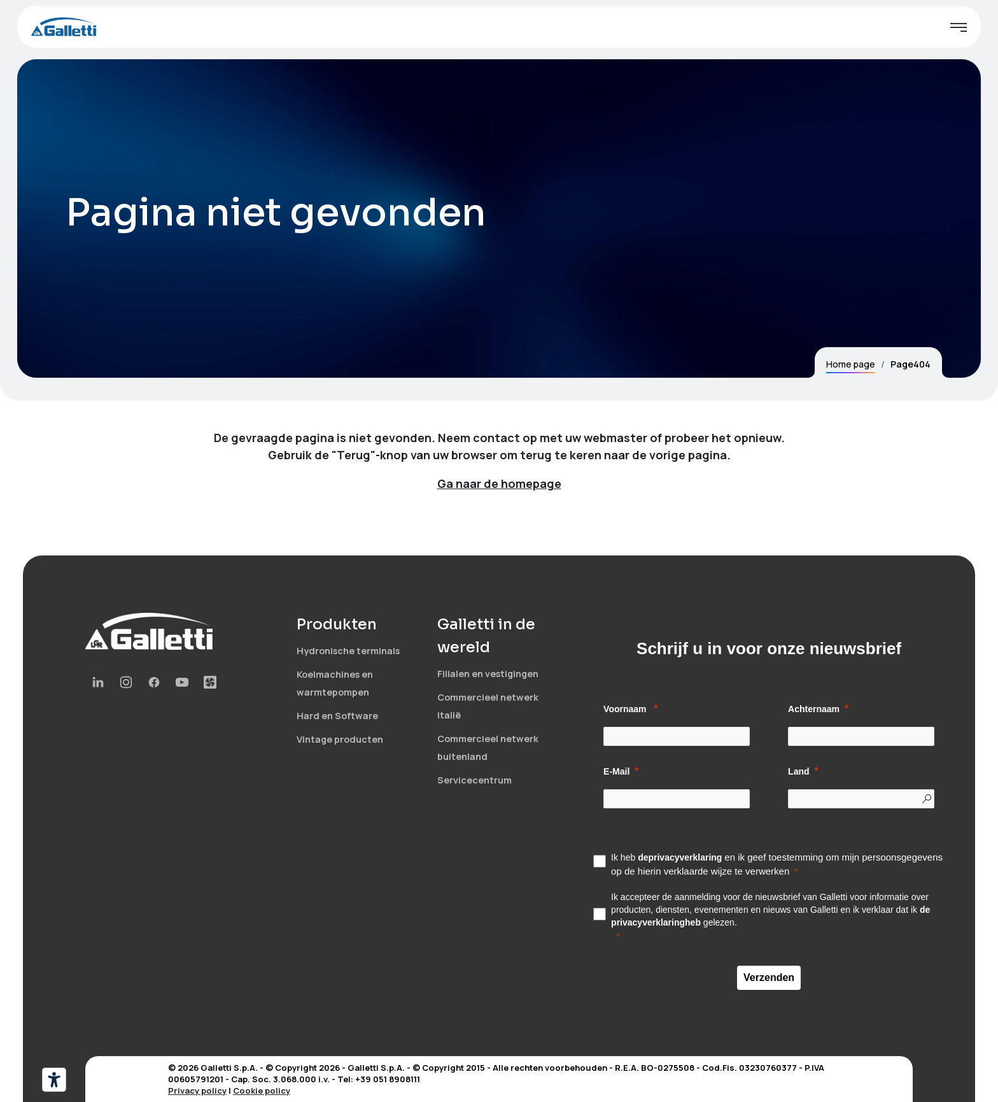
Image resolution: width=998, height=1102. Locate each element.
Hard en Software (337, 716)
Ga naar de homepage (499, 483)
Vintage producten (340, 739)
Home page (850, 364)
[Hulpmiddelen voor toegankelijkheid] (54, 1080)
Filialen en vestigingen (487, 674)
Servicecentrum (474, 780)
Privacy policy (197, 1090)
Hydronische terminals (348, 651)
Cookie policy (261, 1090)
